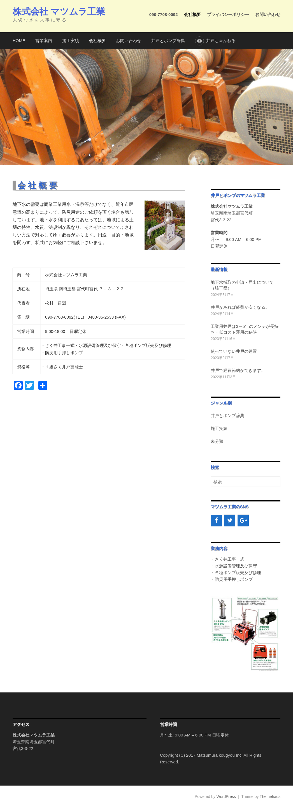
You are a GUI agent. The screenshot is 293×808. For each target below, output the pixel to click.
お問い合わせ (267, 14)
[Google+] (243, 520)
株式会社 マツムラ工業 (59, 11)
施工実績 (70, 40)
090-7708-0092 (163, 14)
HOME (19, 40)
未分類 (217, 441)
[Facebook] (216, 520)
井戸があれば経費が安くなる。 (240, 307)
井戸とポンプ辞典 (168, 40)
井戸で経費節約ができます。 (238, 370)
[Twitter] (229, 520)
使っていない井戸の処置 (234, 351)
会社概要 (192, 14)
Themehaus (270, 796)
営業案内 (43, 40)
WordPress (226, 796)
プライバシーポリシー (228, 14)
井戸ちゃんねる (221, 40)
